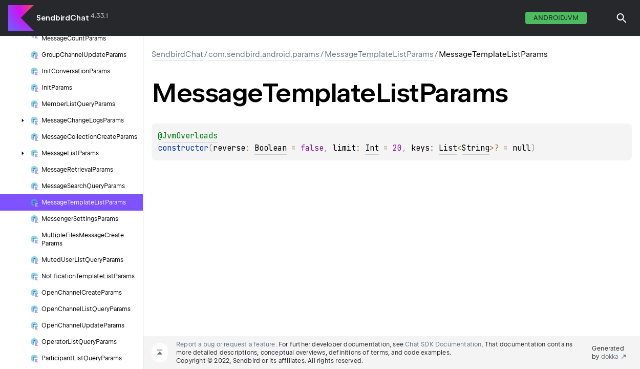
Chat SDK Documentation (443, 344)
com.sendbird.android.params (263, 54)
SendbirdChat (62, 18)
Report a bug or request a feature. (226, 344)
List (448, 148)
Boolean (270, 148)
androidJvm (556, 18)
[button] (621, 18)
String (475, 148)
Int (372, 148)
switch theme (601, 18)
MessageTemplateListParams (379, 54)
